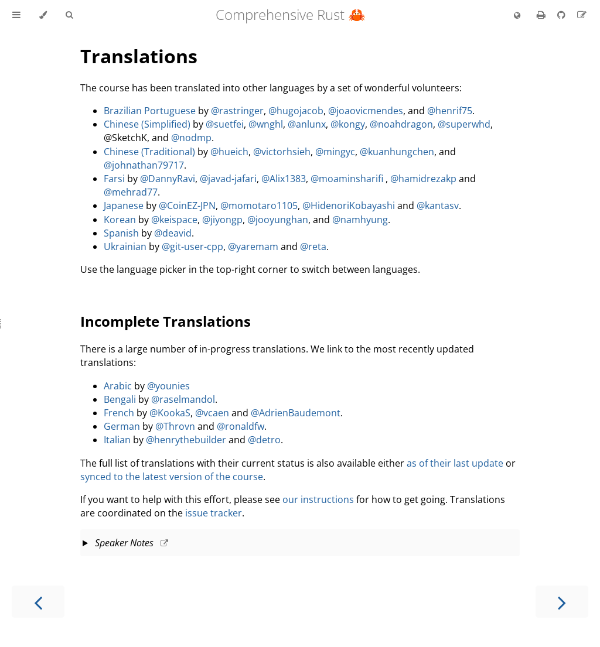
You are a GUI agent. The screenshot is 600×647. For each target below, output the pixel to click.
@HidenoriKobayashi (348, 205)
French (119, 412)
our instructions (318, 499)
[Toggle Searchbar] (69, 15)
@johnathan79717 (144, 165)
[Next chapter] (562, 602)
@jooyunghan (277, 219)
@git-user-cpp (192, 246)
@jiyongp (222, 219)
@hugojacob (295, 110)
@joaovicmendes (365, 110)
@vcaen (212, 412)
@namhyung (360, 219)
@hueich (229, 151)
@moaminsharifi (347, 178)
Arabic (118, 385)
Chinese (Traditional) (149, 151)
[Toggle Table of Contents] (16, 15)
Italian (117, 439)
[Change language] (517, 15)
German (122, 426)
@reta (313, 246)
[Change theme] (43, 15)
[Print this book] (542, 14)
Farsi (114, 178)
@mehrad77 (131, 192)
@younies (168, 385)
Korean (120, 219)
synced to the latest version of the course (171, 476)
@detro (264, 439)
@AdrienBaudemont (295, 412)
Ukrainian (125, 246)
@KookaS (169, 412)
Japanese (124, 205)
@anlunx (307, 124)
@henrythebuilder (186, 439)
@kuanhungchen (397, 151)
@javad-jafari (228, 178)
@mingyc (335, 151)
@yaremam (253, 246)
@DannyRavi (167, 178)
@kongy (347, 124)
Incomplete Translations (165, 321)
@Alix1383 (283, 178)
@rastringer (237, 110)
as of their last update (455, 463)
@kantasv (438, 205)
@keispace (174, 219)
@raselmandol (183, 399)
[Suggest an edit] (581, 14)
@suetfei (225, 124)
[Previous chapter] (38, 602)
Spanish (121, 233)
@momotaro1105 (259, 205)
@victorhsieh (282, 151)
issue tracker (213, 512)
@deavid (173, 233)
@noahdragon (401, 124)
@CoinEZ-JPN (187, 205)
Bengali (120, 399)
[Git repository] (562, 14)
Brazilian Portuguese (150, 110)
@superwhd (464, 124)
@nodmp (191, 137)
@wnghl (265, 124)
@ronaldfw (240, 426)
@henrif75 (449, 110)
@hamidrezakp (423, 178)
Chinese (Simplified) (147, 124)
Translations (138, 56)
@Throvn (175, 426)
